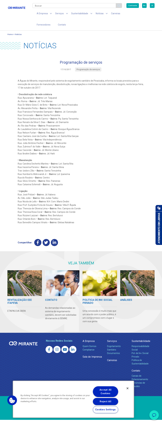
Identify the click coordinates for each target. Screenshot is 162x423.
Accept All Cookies (106, 391)
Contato (40, 27)
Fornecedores (123, 14)
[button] (12, 400)
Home (10, 37)
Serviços (112, 344)
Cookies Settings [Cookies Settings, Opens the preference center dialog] (105, 409)
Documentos (113, 356)
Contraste (132, 5)
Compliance (88, 353)
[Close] (127, 388)
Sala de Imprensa (92, 359)
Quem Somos (89, 349)
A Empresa (89, 344)
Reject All (105, 401)
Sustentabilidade (141, 344)
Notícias (18, 37)
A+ (144, 5)
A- (152, 5)
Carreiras (106, 14)
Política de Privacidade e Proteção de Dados (81, 418)
